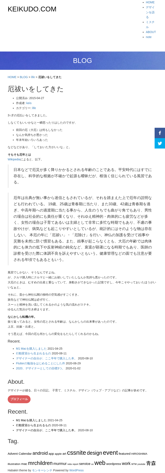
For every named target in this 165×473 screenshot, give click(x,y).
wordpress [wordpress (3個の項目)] (113, 464)
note (148, 37)
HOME (150, 2)
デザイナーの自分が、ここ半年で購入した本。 (46, 358)
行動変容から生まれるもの (33, 353)
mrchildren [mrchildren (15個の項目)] (40, 463)
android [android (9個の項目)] (40, 453)
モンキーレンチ (42, 470)
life (33, 77)
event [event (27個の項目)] (110, 452)
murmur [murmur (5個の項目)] (60, 463)
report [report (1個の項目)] (75, 464)
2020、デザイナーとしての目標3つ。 (40, 368)
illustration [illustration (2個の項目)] (14, 464)
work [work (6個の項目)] (126, 463)
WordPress (76, 470)
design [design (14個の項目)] (94, 453)
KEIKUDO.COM (32, 9)
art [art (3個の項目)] (64, 453)
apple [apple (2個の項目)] (58, 453)
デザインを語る (150, 12)
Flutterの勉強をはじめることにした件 (40, 363)
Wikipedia (14, 159)
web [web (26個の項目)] (99, 462)
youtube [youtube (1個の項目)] (141, 464)
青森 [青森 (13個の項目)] (151, 463)
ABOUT (151, 32)
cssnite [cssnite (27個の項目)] (76, 452)
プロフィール (19, 399)
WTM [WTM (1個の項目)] (134, 464)
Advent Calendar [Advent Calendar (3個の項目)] (20, 453)
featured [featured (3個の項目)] (125, 453)
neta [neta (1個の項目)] (69, 464)
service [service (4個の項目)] (84, 464)
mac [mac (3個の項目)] (24, 464)
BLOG (24, 77)
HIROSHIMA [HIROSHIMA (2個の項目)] (139, 453)
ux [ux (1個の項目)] (92, 464)
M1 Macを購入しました (31, 348)
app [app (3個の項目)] (51, 453)
